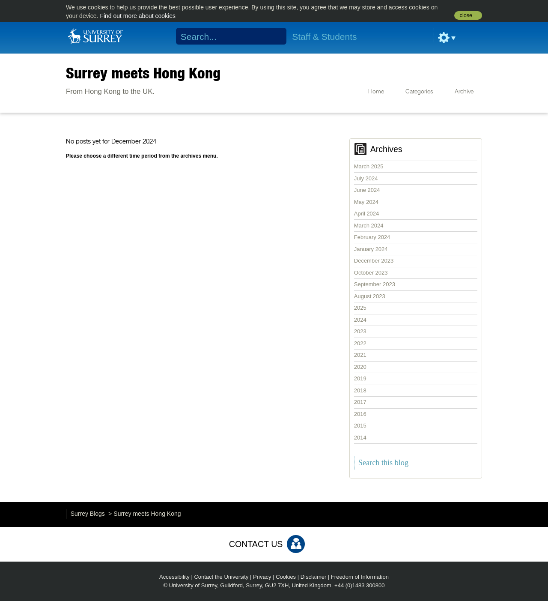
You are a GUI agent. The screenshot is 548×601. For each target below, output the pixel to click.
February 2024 (372, 237)
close (466, 15)
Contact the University (221, 577)
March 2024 (369, 225)
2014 (360, 437)
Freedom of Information (360, 577)
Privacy (262, 577)
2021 (360, 355)
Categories (419, 92)
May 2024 (366, 202)
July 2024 (366, 178)
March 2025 (369, 166)
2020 (360, 367)
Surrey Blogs (88, 513)
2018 (360, 390)
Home (376, 92)
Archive (464, 92)
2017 (360, 402)
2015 (360, 425)
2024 (360, 320)
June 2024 (367, 190)
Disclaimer (314, 577)
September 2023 (374, 284)
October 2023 (371, 272)
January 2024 (371, 249)
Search (274, 36)
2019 (360, 378)
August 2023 (369, 296)
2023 (360, 331)
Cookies (286, 577)
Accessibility (174, 577)
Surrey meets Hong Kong (143, 73)
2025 (360, 308)
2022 (360, 343)
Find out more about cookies (138, 15)
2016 (360, 414)
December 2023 (374, 260)
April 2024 (366, 213)
